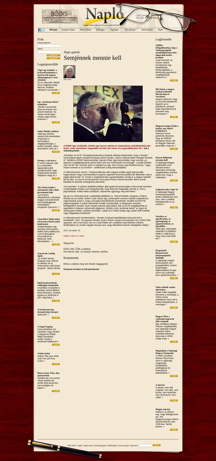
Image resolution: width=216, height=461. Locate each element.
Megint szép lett (163, 409)
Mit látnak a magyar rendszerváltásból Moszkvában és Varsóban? (165, 93)
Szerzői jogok (124, 445)
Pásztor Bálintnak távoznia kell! (164, 159)
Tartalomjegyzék (100, 445)
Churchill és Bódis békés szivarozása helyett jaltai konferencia (48, 221)
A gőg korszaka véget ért (167, 189)
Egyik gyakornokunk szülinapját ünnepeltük (47, 284)
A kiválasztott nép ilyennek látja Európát (47, 310)
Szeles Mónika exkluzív (48, 131)
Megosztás (69, 243)
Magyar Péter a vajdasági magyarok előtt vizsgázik (165, 319)
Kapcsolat (133, 445)
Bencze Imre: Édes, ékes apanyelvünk (48, 374)
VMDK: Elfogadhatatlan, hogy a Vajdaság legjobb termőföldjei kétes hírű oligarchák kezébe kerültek (166, 51)
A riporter (160, 385)
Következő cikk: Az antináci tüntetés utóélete (86, 251)
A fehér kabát (43, 353)
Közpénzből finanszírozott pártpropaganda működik (163, 254)
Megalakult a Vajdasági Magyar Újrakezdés (166, 352)
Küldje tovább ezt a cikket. (74, 236)
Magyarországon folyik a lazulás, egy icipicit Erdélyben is (167, 128)
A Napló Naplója (45, 327)
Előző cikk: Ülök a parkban (77, 249)
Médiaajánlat (113, 445)
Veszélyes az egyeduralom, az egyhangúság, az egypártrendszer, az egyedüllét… (165, 221)
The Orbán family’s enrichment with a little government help (48, 190)
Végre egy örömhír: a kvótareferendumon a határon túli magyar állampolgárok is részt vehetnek (47, 75)
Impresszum (88, 445)
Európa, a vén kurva (46, 160)
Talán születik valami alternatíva (165, 288)
